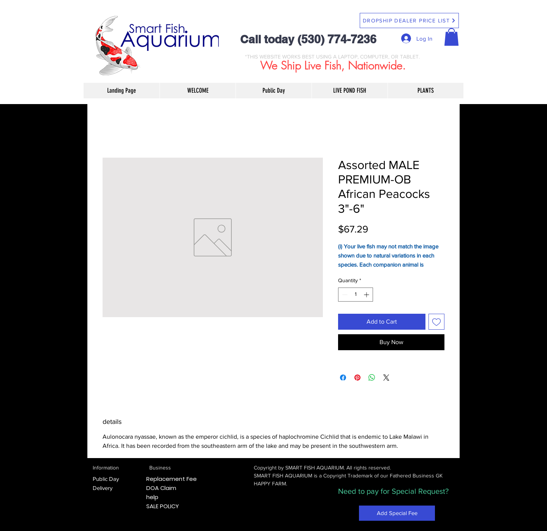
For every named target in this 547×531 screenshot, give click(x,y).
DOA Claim (161, 488)
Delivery (102, 488)
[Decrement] (344, 294)
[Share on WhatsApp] (371, 377)
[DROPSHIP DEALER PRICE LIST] (409, 20)
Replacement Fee (171, 479)
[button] (451, 37)
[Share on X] (386, 377)
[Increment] (367, 294)
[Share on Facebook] (343, 377)
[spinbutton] (355, 294)
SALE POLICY (162, 506)
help (152, 497)
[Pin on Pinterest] (357, 377)
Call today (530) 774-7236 (308, 39)
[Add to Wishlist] (436, 322)
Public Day (106, 479)
